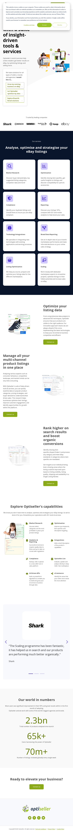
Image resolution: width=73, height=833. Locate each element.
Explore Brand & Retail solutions (15, 99)
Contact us (50, 342)
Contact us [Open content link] (36, 787)
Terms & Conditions (40, 829)
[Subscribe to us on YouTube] (43, 818)
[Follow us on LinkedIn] (29, 818)
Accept (44, 25)
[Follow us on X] (38, 818)
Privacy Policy (51, 829)
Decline (60, 25)
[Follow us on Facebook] (34, 818)
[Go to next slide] (66, 641)
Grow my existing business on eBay (15, 85)
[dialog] (36, 16)
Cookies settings (29, 25)
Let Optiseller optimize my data (15, 92)
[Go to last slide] (6, 641)
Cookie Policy (60, 829)
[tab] (31, 673)
